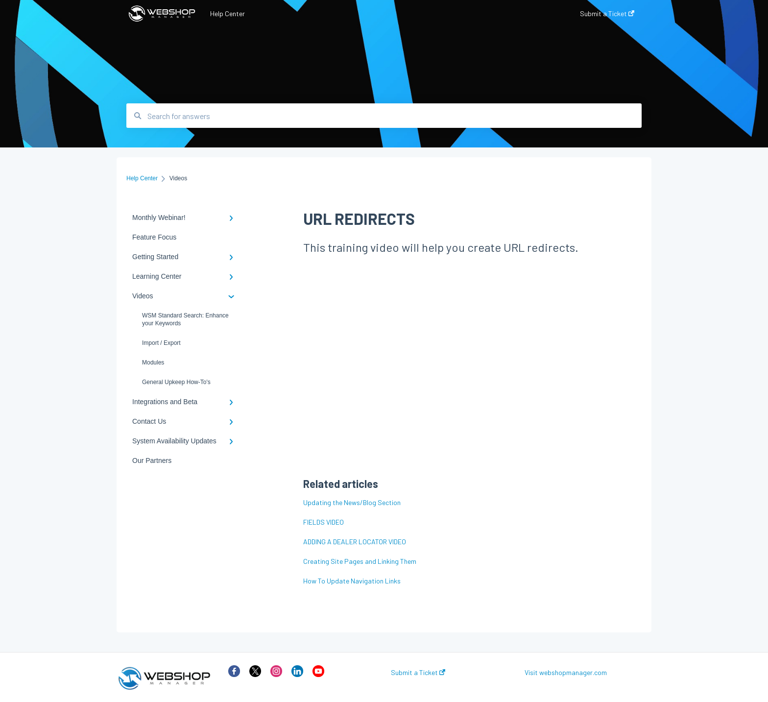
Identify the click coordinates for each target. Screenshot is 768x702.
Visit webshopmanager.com (566, 673)
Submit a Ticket (418, 673)
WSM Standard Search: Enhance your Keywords (185, 319)
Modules (153, 362)
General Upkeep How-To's (176, 382)
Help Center (227, 13)
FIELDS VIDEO (323, 522)
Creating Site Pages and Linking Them (359, 561)
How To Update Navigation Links (352, 581)
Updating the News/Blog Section (352, 502)
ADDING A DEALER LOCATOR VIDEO (354, 541)
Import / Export (161, 342)
